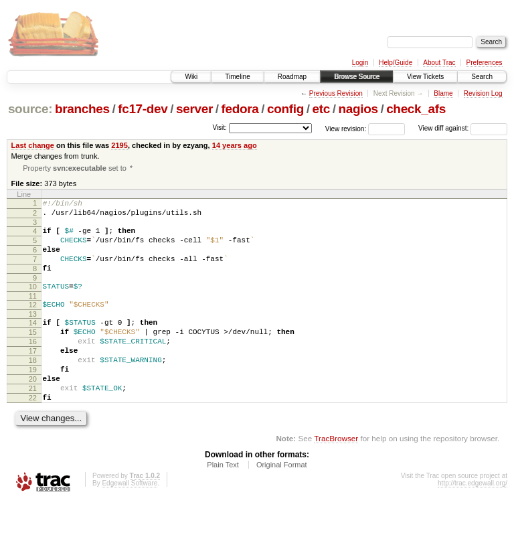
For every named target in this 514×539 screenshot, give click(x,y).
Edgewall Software (129, 520)
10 (33, 302)
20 (33, 410)
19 (33, 399)
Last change (32, 145)
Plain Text (223, 502)
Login (360, 62)
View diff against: (462, 128)
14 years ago (234, 145)
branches (82, 109)
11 (33, 313)
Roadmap (292, 76)
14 (33, 342)
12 (33, 322)
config (285, 109)
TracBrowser (336, 475)
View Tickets (425, 76)
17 (33, 376)
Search (482, 76)
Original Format (281, 502)
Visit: (219, 127)
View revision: (346, 128)
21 (33, 422)
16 (33, 365)
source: (30, 109)
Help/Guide (395, 62)
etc (321, 109)
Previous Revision (336, 93)
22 (33, 433)
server (194, 109)
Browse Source (356, 76)
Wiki (191, 76)
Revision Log (483, 93)
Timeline (237, 76)
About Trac (439, 62)
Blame (443, 93)
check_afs (416, 109)
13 (33, 333)
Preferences (484, 62)
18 (33, 388)
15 (33, 354)
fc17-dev (142, 109)
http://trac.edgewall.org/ (472, 520)
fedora (240, 109)
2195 (119, 145)
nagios (357, 109)
